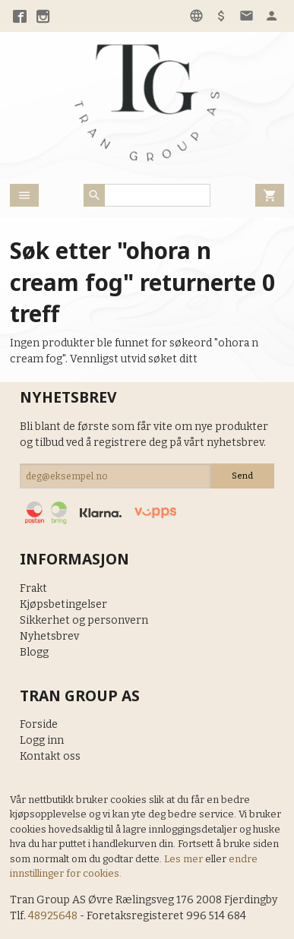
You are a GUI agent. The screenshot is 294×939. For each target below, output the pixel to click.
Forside (39, 724)
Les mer (184, 859)
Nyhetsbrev (49, 636)
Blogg (34, 652)
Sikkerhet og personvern (84, 620)
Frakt (33, 588)
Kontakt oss (50, 756)
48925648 (52, 915)
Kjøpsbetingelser (63, 604)
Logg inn (42, 740)
